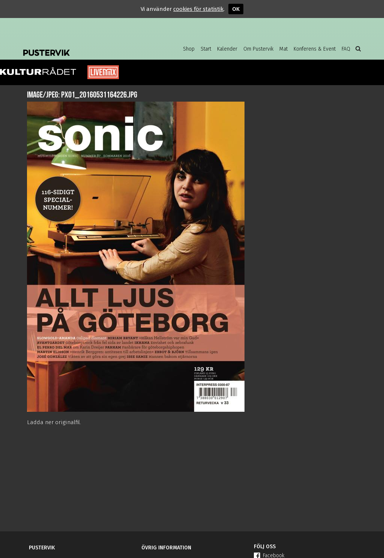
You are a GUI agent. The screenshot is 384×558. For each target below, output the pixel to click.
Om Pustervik (258, 49)
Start (206, 49)
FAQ (346, 49)
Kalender (227, 49)
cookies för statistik (198, 9)
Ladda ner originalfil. (54, 422)
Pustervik (83, 47)
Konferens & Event (315, 49)
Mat (283, 49)
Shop (189, 49)
